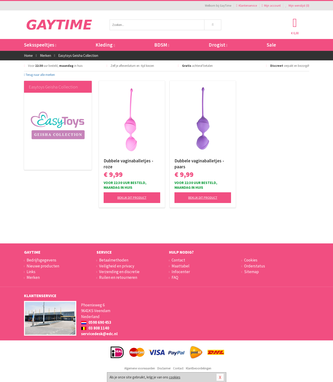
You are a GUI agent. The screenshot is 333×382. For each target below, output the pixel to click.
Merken (33, 277)
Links (31, 271)
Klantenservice (246, 6)
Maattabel (180, 266)
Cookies (250, 260)
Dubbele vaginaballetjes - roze (128, 163)
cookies (174, 377)
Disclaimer (164, 368)
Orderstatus (254, 266)
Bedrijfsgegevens (41, 260)
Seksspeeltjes (40, 45)
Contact (178, 260)
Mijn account (271, 6)
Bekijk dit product (131, 197)
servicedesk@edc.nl (99, 333)
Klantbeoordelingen (198, 368)
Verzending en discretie (119, 271)
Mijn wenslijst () (297, 6)
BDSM (161, 45)
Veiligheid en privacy (116, 266)
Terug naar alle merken (39, 75)
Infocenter (181, 271)
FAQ (175, 277)
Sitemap (251, 271)
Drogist (218, 45)
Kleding (105, 45)
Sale (271, 45)
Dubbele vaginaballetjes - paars (199, 163)
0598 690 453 (96, 322)
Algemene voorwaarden (139, 368)
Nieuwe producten (43, 266)
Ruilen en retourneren (118, 277)
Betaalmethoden (113, 260)
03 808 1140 (95, 328)
